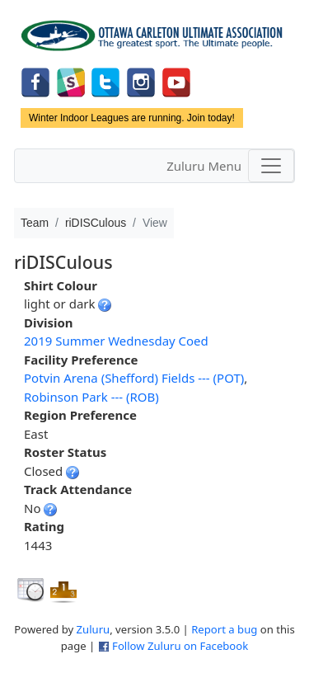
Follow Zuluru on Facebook (180, 645)
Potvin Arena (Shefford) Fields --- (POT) (134, 377)
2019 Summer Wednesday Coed (116, 340)
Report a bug (224, 629)
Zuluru (93, 629)
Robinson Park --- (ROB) (91, 396)
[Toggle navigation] (271, 165)
